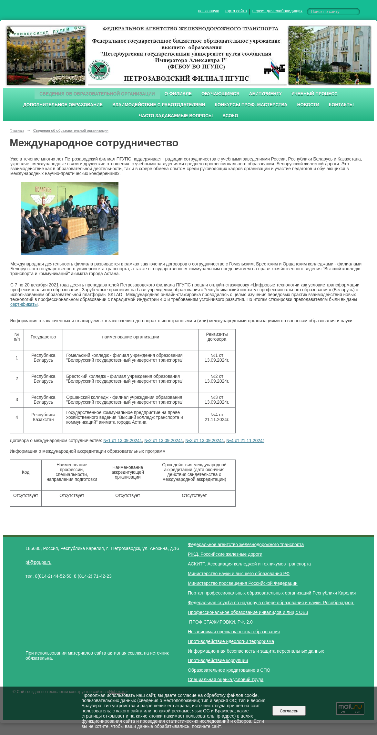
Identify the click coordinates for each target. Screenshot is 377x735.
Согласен (289, 711)
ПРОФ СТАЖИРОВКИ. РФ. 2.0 (221, 622)
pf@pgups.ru (38, 562)
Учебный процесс (314, 93)
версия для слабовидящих (277, 11)
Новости (308, 104)
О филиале (178, 93)
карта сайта (236, 11)
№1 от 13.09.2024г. (122, 440)
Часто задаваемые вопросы (176, 115)
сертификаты (24, 304)
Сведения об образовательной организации (97, 93)
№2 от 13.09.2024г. (163, 440)
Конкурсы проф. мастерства (251, 104)
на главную (208, 11)
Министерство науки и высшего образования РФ (239, 573)
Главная (17, 130)
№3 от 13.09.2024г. (204, 440)
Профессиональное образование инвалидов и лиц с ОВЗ (248, 612)
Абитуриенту (265, 93)
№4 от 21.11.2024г (245, 440)
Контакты (341, 104)
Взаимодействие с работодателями (158, 104)
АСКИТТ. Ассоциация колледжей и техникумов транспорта (249, 563)
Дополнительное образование (63, 104)
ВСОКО (230, 115)
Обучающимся (220, 93)
